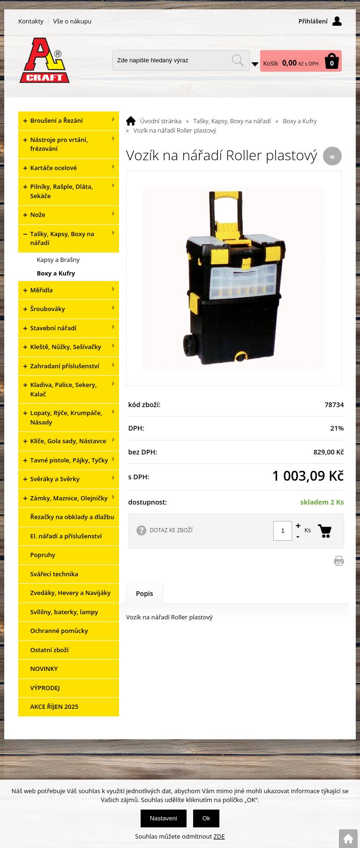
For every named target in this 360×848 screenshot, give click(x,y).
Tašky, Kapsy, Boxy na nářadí (232, 121)
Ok (206, 818)
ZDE (219, 836)
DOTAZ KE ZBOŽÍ (171, 530)
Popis (144, 593)
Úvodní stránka (160, 121)
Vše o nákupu (72, 21)
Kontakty (31, 21)
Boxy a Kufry (299, 121)
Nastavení (164, 818)
